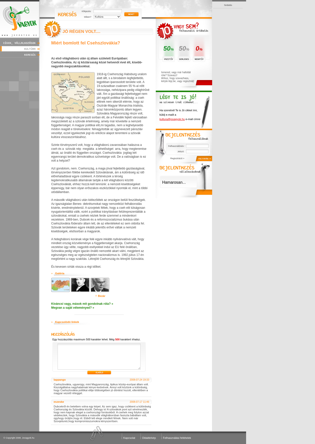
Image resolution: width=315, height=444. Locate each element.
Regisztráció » (177, 158)
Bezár (101, 295)
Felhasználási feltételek (177, 437)
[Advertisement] (228, 82)
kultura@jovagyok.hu (172, 119)
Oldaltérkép (149, 437)
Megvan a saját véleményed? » (72, 307)
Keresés (20, 54)
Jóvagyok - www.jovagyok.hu (20, 19)
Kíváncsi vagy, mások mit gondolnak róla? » (82, 303)
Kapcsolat (129, 437)
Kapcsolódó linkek (67, 321)
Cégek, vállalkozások (20, 43)
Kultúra (20, 49)
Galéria (59, 273)
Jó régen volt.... (81, 31)
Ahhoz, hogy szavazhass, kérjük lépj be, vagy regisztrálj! (177, 80)
